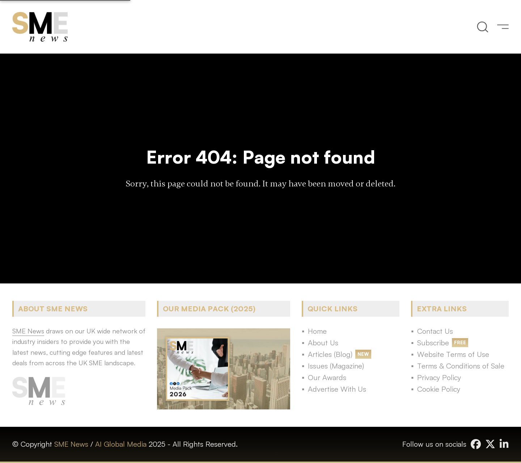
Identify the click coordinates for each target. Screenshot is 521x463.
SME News (71, 444)
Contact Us (435, 331)
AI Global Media (121, 444)
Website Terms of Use (453, 354)
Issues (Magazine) (336, 365)
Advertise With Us (337, 388)
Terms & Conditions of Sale (460, 365)
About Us (323, 342)
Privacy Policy (439, 377)
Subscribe (433, 342)
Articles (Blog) (330, 354)
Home (317, 331)
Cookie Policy (438, 388)
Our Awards (327, 377)
